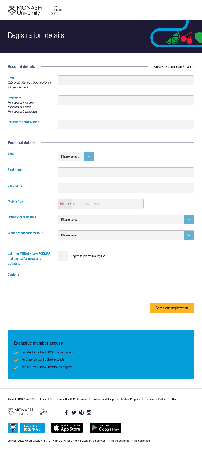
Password (30, 105)
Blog (174, 399)
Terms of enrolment (140, 440)
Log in (190, 66)
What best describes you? (25, 233)
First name (15, 170)
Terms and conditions (118, 440)
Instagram (89, 412)
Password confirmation (23, 122)
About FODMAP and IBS (21, 399)
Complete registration (172, 307)
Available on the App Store (67, 427)
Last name (15, 185)
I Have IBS (46, 399)
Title (11, 154)
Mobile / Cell (16, 201)
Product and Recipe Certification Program (116, 399)
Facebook (66, 412)
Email (30, 82)
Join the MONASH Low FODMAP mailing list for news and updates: (29, 258)
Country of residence (22, 217)
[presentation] (38, 284)
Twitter (74, 412)
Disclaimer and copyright (94, 440)
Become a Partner (156, 399)
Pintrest (81, 412)
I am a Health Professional (72, 399)
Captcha (13, 274)
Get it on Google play (105, 427)
